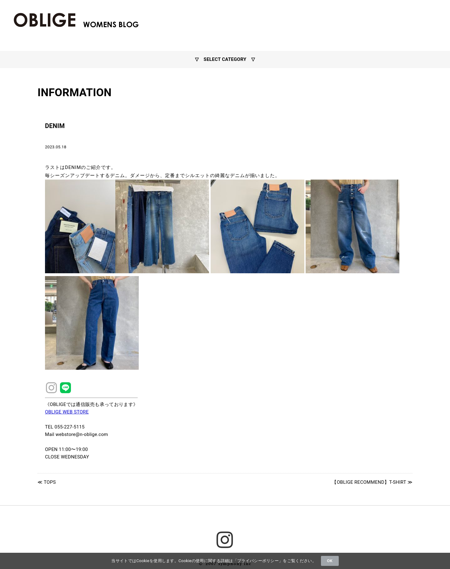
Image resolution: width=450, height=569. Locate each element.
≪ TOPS (47, 482)
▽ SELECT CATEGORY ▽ (225, 59)
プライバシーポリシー (258, 560)
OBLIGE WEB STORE (67, 412)
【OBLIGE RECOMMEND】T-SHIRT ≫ (372, 482)
